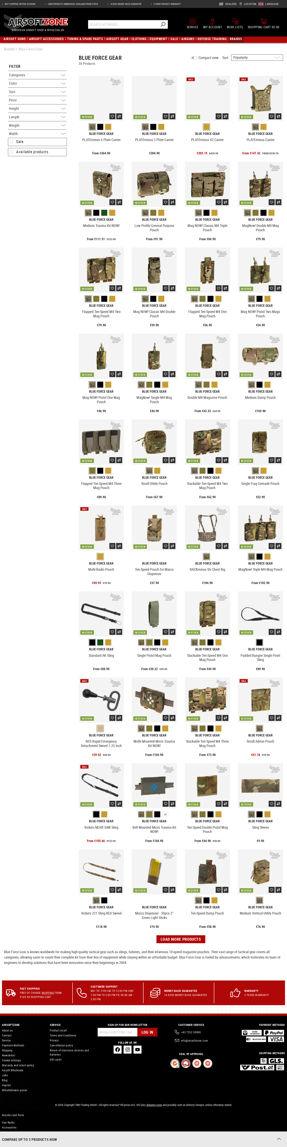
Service (6, 1040)
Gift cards (55, 1059)
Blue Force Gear (101, 134)
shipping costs (154, 1105)
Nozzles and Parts (13, 1115)
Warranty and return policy (18, 1065)
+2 (165, 814)
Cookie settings (11, 1060)
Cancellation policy (61, 1045)
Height (37, 108)
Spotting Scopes (12, 1137)
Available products (32, 151)
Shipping (48, 993)
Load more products (181, 939)
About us (7, 1030)
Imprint (6, 1085)
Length (37, 117)
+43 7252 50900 (191, 1032)
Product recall (58, 1030)
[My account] (212, 23)
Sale (20, 141)
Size (37, 91)
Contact (6, 1035)
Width (37, 133)
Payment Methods (13, 1045)
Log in (147, 1032)
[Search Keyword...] (123, 24)
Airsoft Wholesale (13, 1070)
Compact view (208, 57)
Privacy (54, 1040)
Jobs (5, 1075)
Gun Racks (8, 1122)
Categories (37, 75)
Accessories (9, 1127)
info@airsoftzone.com (194, 1040)
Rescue (6, 1132)
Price (37, 100)
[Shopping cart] (263, 23)
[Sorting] (257, 57)
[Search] (163, 24)
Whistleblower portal (14, 1090)
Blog (5, 1080)
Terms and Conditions (63, 1035)
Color (37, 83)
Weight (37, 125)
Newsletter (8, 1055)
